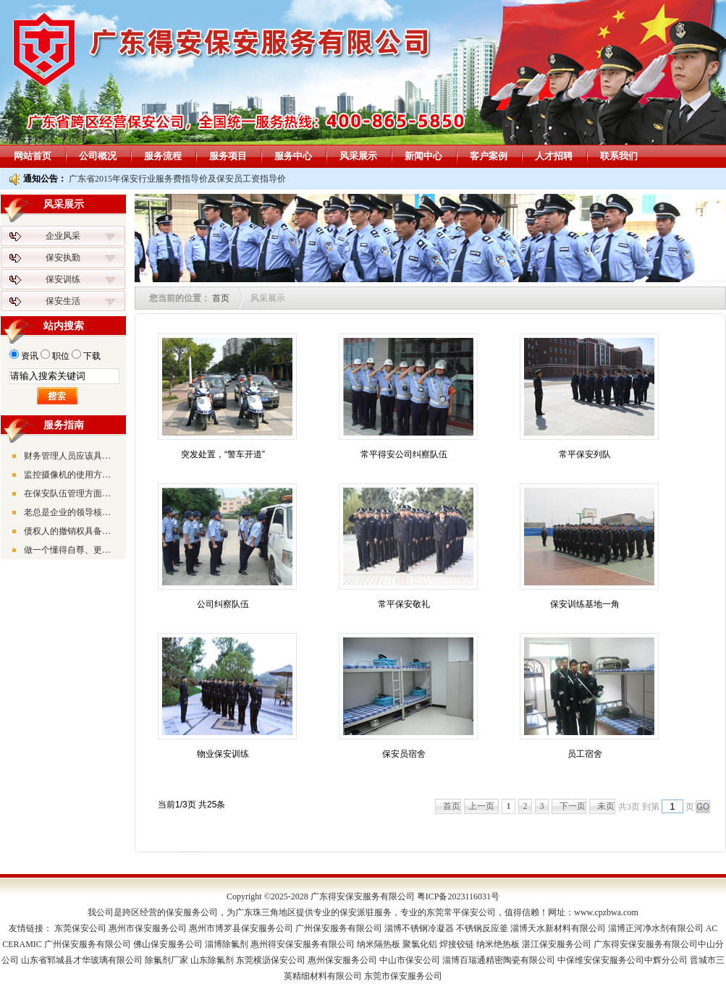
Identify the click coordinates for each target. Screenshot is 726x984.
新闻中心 (423, 155)
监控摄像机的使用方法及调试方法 (71, 475)
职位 (60, 356)
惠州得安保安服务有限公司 (302, 944)
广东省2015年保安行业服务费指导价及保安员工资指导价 (177, 179)
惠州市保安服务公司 (148, 928)
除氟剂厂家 (166, 960)
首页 (220, 298)
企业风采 (63, 236)
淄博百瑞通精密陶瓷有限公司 (498, 960)
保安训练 (63, 279)
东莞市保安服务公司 (403, 976)
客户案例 (488, 155)
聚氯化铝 (419, 944)
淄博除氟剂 (226, 944)
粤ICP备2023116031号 (458, 896)
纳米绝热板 (498, 944)
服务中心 (293, 155)
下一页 (573, 806)
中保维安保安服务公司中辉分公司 (622, 960)
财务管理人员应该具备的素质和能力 (71, 456)
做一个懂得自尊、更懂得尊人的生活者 (71, 550)
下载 (92, 356)
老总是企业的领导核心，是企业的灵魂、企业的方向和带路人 (71, 512)
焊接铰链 (456, 944)
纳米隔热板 (378, 944)
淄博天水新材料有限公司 (558, 928)
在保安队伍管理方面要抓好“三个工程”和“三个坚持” (71, 493)
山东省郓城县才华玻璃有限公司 (82, 960)
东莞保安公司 (80, 928)
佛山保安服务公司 (168, 944)
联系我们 (619, 155)
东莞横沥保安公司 (270, 960)
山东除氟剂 (212, 960)
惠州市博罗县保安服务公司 (241, 928)
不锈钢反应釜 (482, 928)
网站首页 (32, 155)
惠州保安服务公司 (342, 960)
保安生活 (63, 301)
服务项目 (228, 155)
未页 (606, 806)
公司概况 (98, 155)
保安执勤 (63, 258)
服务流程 (163, 155)
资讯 (29, 356)
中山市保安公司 (409, 960)
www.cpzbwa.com (606, 912)
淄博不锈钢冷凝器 (419, 928)
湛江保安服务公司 (556, 944)
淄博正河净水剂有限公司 (656, 928)
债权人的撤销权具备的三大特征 (71, 531)
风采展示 (358, 155)
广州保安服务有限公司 (338, 928)
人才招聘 (554, 155)
